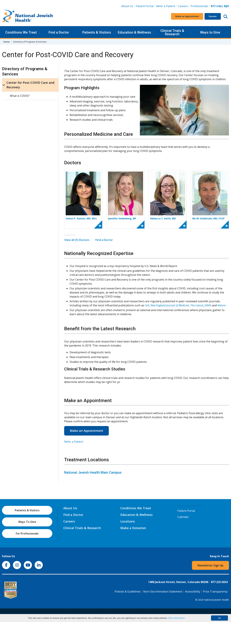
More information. (176, 618)
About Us (127, 6)
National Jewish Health (216, 599)
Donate (213, 16)
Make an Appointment (187, 16)
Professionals (199, 6)
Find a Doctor (59, 32)
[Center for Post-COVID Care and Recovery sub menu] (3, 85)
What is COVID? (20, 96)
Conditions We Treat (21, 32)
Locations (127, 521)
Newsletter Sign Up (210, 565)
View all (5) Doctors (77, 240)
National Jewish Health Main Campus (93, 472)
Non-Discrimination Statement (162, 591)
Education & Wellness (134, 32)
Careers (183, 6)
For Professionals (27, 533)
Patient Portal (144, 6)
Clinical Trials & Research (172, 32)
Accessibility (192, 591)
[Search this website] (225, 16)
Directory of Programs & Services (24, 71)
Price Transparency (215, 591)
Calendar (183, 517)
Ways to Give (210, 32)
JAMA (208, 305)
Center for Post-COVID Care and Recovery (30, 85)
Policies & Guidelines (128, 591)
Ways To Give (27, 522)
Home (6, 41)
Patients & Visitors (96, 32)
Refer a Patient (165, 6)
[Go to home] (27, 16)
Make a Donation (133, 528)
